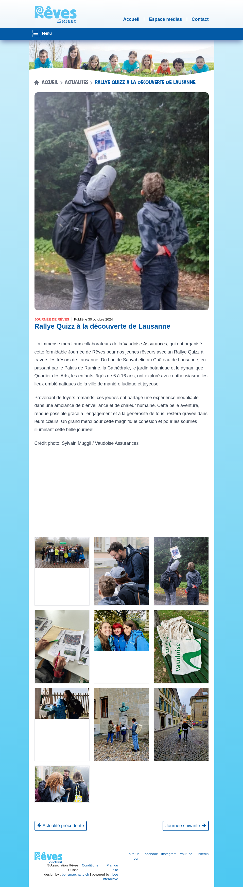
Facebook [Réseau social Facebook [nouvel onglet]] (150, 854)
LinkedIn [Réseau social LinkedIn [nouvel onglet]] (202, 854)
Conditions (90, 865)
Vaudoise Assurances (145, 343)
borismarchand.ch (75, 874)
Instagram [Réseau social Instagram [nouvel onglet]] (168, 854)
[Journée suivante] (186, 826)
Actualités (76, 82)
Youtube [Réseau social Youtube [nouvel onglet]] (186, 854)
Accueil (50, 82)
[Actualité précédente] (60, 826)
